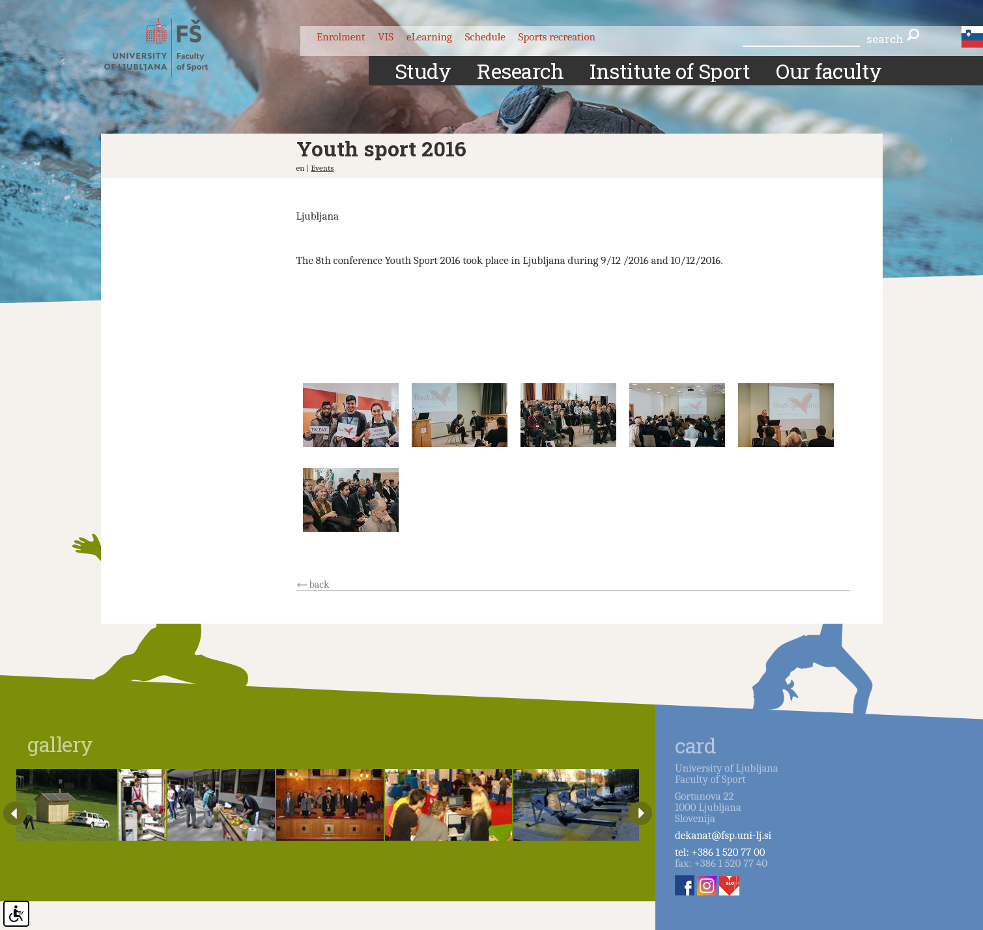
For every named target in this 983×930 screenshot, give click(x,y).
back (319, 584)
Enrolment (341, 37)
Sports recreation (557, 37)
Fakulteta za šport (167, 47)
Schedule (485, 37)
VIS (385, 37)
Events (322, 168)
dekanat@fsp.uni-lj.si (723, 835)
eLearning (429, 37)
